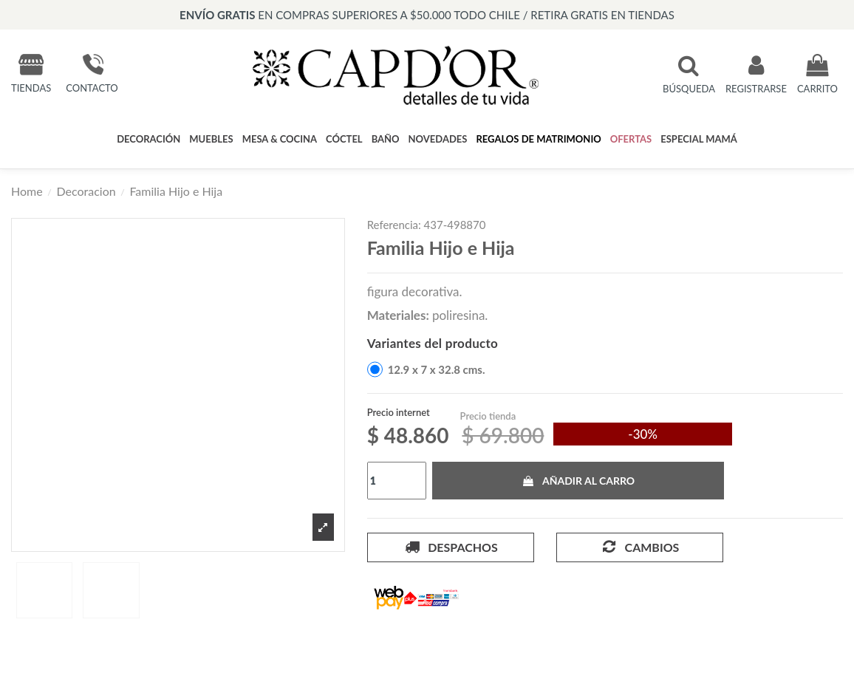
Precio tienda (488, 416)
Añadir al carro (578, 480)
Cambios (639, 546)
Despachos (450, 546)
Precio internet (398, 412)
